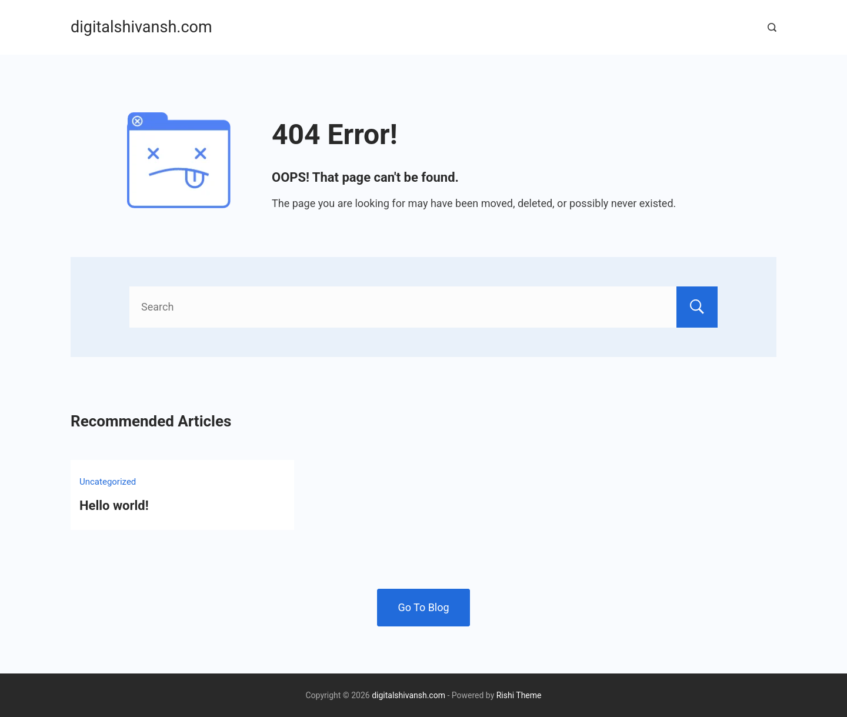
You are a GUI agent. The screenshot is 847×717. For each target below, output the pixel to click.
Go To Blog (423, 607)
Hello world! (114, 505)
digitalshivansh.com (141, 27)
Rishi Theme (519, 695)
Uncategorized (107, 481)
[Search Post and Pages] (772, 27)
